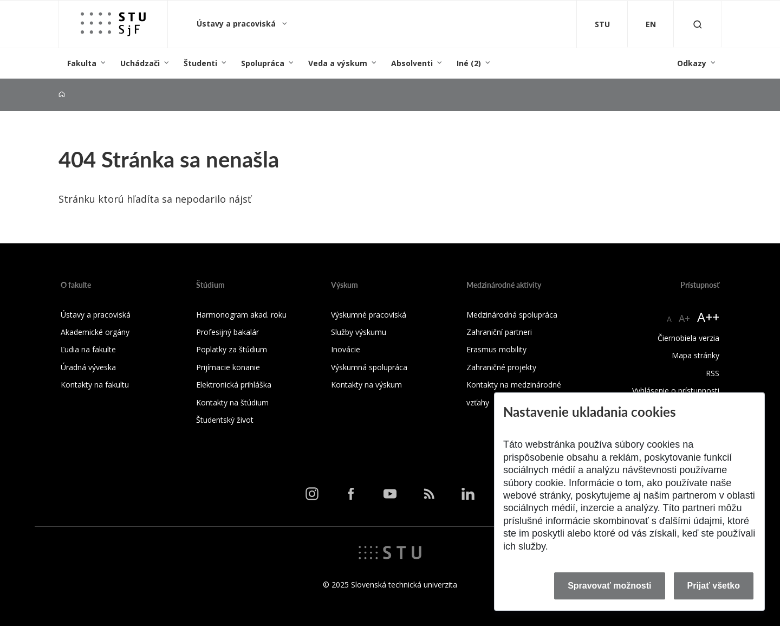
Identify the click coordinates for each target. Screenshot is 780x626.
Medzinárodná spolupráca (511, 314)
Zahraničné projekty (501, 367)
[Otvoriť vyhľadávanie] (698, 24)
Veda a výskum (337, 63)
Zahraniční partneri (499, 332)
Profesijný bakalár (227, 332)
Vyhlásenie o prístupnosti (675, 390)
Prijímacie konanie (228, 367)
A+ (684, 318)
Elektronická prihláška (233, 384)
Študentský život (224, 420)
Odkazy (691, 63)
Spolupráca (262, 63)
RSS (712, 373)
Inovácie (345, 349)
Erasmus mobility (496, 349)
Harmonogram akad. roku (241, 314)
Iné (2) (469, 63)
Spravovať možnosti (609, 585)
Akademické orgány (95, 332)
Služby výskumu (358, 332)
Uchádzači (140, 63)
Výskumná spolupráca (369, 367)
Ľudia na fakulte (88, 349)
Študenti (200, 63)
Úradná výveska (88, 367)
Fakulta (81, 63)
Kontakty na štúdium (232, 402)
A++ (708, 317)
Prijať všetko (713, 585)
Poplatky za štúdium (231, 349)
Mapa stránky (695, 355)
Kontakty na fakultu (95, 384)
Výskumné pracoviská (368, 314)
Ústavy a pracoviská (237, 23)
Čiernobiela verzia (688, 338)
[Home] (61, 94)
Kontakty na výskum (366, 384)
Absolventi (412, 63)
